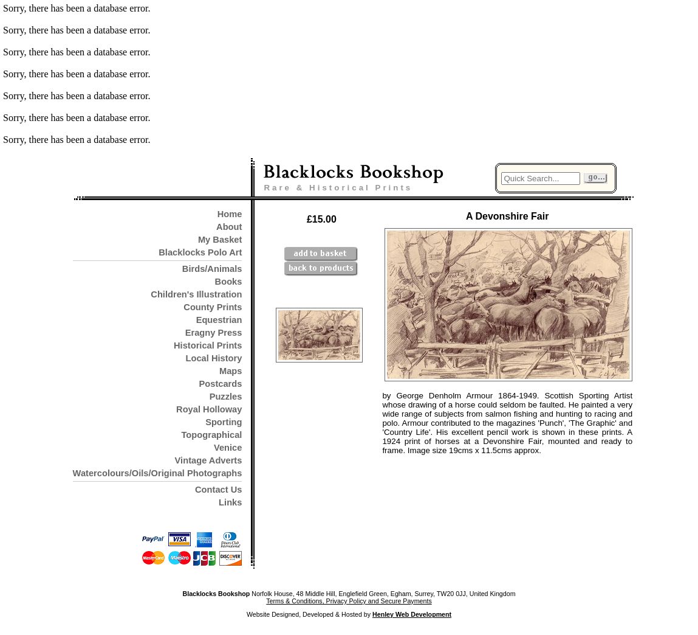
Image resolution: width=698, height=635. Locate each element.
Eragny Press (213, 333)
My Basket (220, 240)
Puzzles (226, 396)
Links (230, 502)
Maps (230, 371)
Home (229, 214)
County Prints (212, 307)
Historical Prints (208, 345)
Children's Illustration (196, 294)
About (229, 227)
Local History (214, 358)
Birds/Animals (212, 269)
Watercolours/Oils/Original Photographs (157, 473)
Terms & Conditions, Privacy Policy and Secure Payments (348, 601)
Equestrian (219, 320)
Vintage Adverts (208, 460)
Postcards (220, 384)
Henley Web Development (411, 614)
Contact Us (218, 489)
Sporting (223, 422)
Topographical (212, 435)
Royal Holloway (209, 409)
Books (228, 281)
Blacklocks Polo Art (200, 252)
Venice (228, 448)
